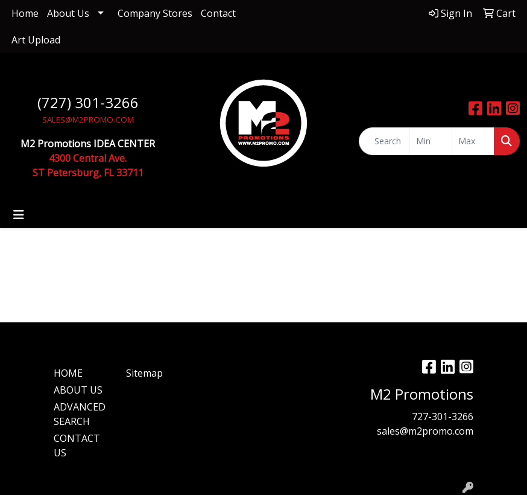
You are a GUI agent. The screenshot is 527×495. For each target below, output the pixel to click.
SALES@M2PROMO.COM (88, 119)
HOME (68, 373)
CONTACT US (77, 445)
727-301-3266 (442, 416)
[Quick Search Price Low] (430, 141)
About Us (68, 13)
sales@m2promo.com (425, 431)
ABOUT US (78, 390)
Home (25, 13)
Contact (218, 13)
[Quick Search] (385, 141)
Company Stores (155, 13)
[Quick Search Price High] (473, 141)
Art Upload (35, 39)
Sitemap (144, 373)
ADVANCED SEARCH (80, 414)
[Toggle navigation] (18, 214)
